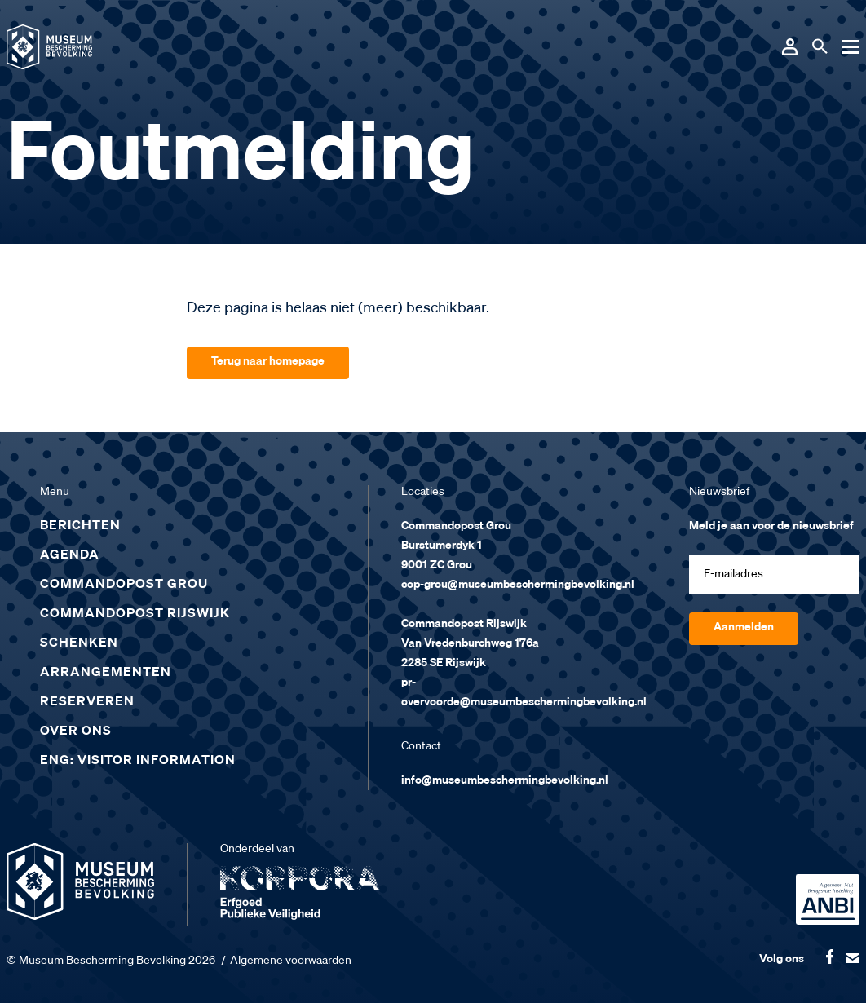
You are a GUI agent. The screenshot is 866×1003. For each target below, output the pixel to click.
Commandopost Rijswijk (135, 614)
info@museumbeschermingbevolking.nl (504, 780)
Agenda (69, 555)
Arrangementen (105, 672)
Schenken (79, 643)
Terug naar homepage (268, 361)
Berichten (80, 525)
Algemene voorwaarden (290, 960)
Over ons (76, 731)
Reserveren (87, 702)
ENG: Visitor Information (138, 760)
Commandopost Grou (124, 584)
